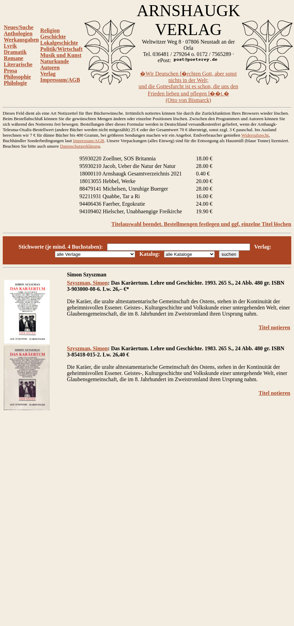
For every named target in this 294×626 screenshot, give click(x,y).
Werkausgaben (21, 40)
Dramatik (15, 52)
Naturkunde (54, 61)
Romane (13, 58)
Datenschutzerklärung (80, 146)
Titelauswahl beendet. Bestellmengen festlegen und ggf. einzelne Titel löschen (201, 224)
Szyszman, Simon (87, 283)
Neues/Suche (18, 27)
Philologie (15, 83)
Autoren (50, 67)
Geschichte (53, 36)
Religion (50, 30)
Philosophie (17, 77)
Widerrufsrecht (255, 135)
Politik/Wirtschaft (61, 49)
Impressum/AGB (60, 80)
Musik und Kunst (60, 55)
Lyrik (10, 46)
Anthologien (18, 33)
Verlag (48, 74)
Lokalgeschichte (59, 43)
